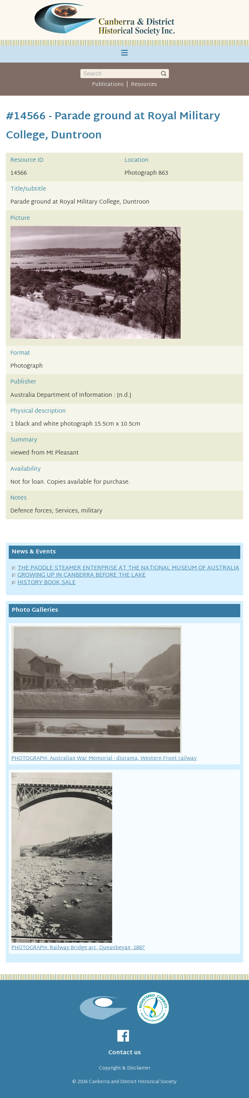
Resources (144, 84)
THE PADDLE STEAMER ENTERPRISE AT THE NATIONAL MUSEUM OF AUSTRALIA (128, 568)
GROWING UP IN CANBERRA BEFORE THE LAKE (82, 575)
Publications (108, 84)
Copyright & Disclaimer (124, 1068)
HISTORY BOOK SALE (47, 582)
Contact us (124, 1052)
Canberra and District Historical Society (133, 1082)
